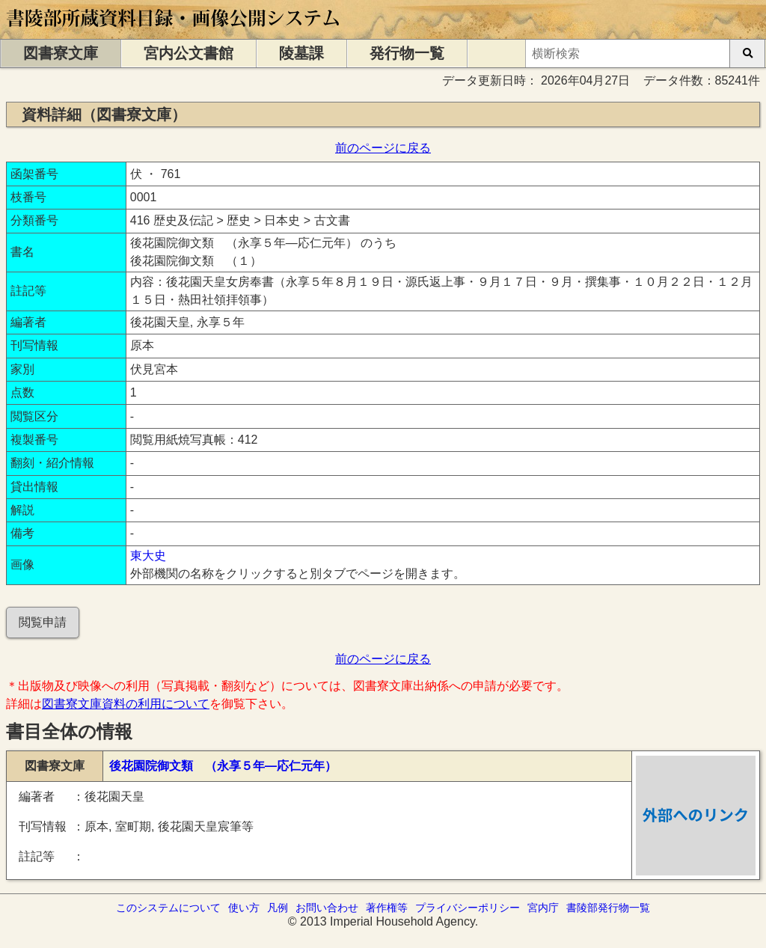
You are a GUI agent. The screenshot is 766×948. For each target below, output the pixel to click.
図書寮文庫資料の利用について (125, 703)
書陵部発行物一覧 (608, 908)
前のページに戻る (383, 147)
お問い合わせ (326, 908)
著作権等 (387, 908)
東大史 (148, 555)
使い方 (244, 908)
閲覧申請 (43, 622)
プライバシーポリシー (467, 908)
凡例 (277, 908)
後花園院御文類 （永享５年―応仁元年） (223, 765)
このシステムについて (168, 908)
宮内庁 (543, 908)
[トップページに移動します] (174, 31)
